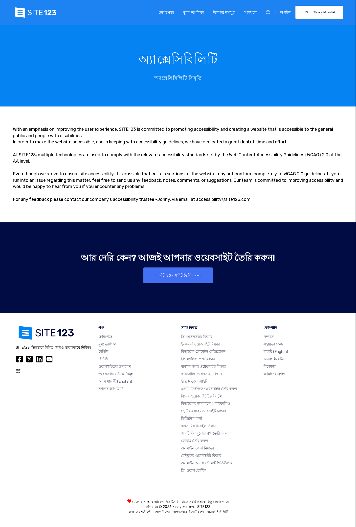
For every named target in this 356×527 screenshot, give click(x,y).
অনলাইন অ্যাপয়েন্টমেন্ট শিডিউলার (207, 463)
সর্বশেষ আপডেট (110, 389)
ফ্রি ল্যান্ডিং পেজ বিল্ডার (198, 359)
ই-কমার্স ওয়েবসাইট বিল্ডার (200, 344)
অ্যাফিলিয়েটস (274, 359)
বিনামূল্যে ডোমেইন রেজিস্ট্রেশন (203, 352)
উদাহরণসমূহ (224, 12)
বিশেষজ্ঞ (270, 367)
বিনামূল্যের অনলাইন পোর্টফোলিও (205, 404)
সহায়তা (250, 12)
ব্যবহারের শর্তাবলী (140, 512)
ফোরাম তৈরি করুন (194, 441)
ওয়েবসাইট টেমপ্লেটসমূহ (115, 374)
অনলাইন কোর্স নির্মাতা (197, 448)
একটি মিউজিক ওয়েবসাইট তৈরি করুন (209, 389)
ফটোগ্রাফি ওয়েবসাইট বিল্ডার (201, 374)
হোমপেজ (166, 12)
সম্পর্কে (269, 337)
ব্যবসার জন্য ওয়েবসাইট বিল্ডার (203, 367)
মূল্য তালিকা (193, 12)
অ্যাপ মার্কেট (115, 381)
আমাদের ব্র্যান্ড (274, 374)
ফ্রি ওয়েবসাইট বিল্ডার (196, 337)
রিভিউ (103, 359)
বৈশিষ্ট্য (103, 352)
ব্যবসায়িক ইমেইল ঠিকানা (199, 426)
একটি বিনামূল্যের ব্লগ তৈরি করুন (205, 433)
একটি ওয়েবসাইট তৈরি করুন (178, 275)
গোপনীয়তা (162, 512)
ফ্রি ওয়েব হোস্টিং (193, 471)
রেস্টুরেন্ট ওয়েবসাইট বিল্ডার (201, 456)
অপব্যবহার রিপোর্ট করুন (188, 512)
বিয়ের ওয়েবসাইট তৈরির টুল (201, 396)
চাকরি (276, 352)
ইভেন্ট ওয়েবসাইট (194, 381)
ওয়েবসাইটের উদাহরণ (114, 367)
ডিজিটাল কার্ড (191, 419)
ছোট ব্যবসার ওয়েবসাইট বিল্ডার (203, 411)
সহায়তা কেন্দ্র (273, 344)
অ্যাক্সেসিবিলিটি (217, 512)
